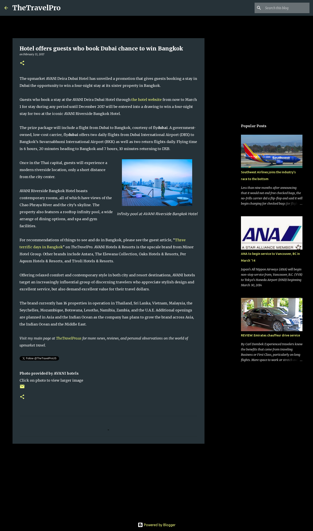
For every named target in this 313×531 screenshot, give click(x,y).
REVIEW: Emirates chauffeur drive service (270, 335)
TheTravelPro (36, 8)
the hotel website (146, 99)
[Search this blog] (286, 8)
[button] (22, 63)
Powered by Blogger (156, 525)
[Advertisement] (108, 481)
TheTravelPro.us (68, 338)
